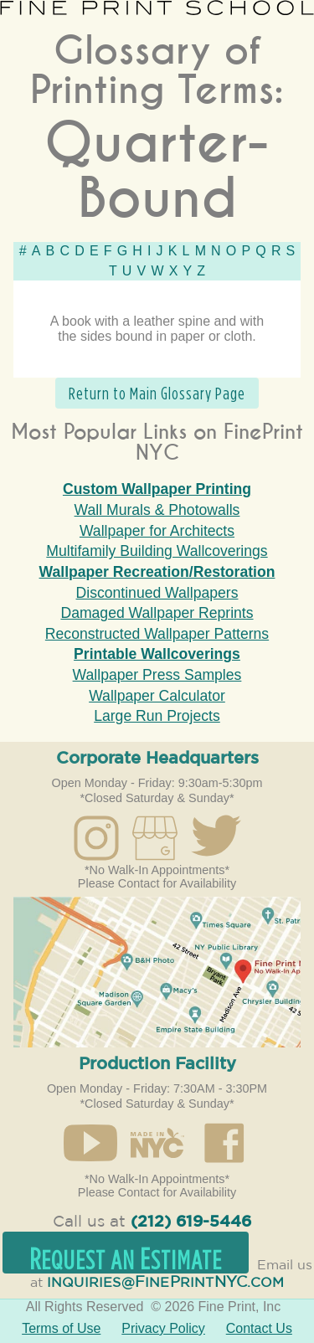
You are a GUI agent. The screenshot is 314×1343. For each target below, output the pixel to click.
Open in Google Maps (157, 972)
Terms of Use (61, 1328)
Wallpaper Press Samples (157, 674)
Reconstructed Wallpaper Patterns (157, 633)
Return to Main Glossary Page (157, 393)
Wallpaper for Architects (157, 530)
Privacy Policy (163, 1328)
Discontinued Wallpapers (157, 592)
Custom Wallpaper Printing (157, 489)
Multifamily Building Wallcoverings (156, 551)
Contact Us (259, 1328)
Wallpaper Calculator (157, 695)
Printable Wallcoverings (157, 654)
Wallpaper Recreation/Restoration (157, 571)
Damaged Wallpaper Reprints (156, 613)
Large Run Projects (157, 716)
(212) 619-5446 (191, 1222)
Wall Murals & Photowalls (157, 510)
